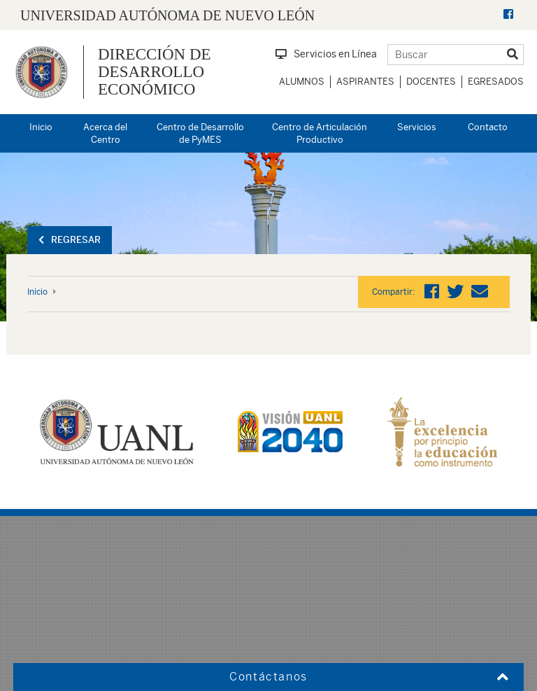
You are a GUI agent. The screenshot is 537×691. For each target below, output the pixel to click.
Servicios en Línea (326, 54)
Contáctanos (268, 676)
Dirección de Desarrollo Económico (154, 72)
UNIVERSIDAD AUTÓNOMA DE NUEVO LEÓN (167, 15)
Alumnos (301, 81)
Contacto (488, 127)
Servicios (416, 127)
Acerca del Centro (105, 134)
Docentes (431, 81)
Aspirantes (365, 81)
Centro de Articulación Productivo (319, 134)
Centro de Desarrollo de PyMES (200, 134)
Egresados (496, 81)
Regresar (69, 240)
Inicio (40, 127)
